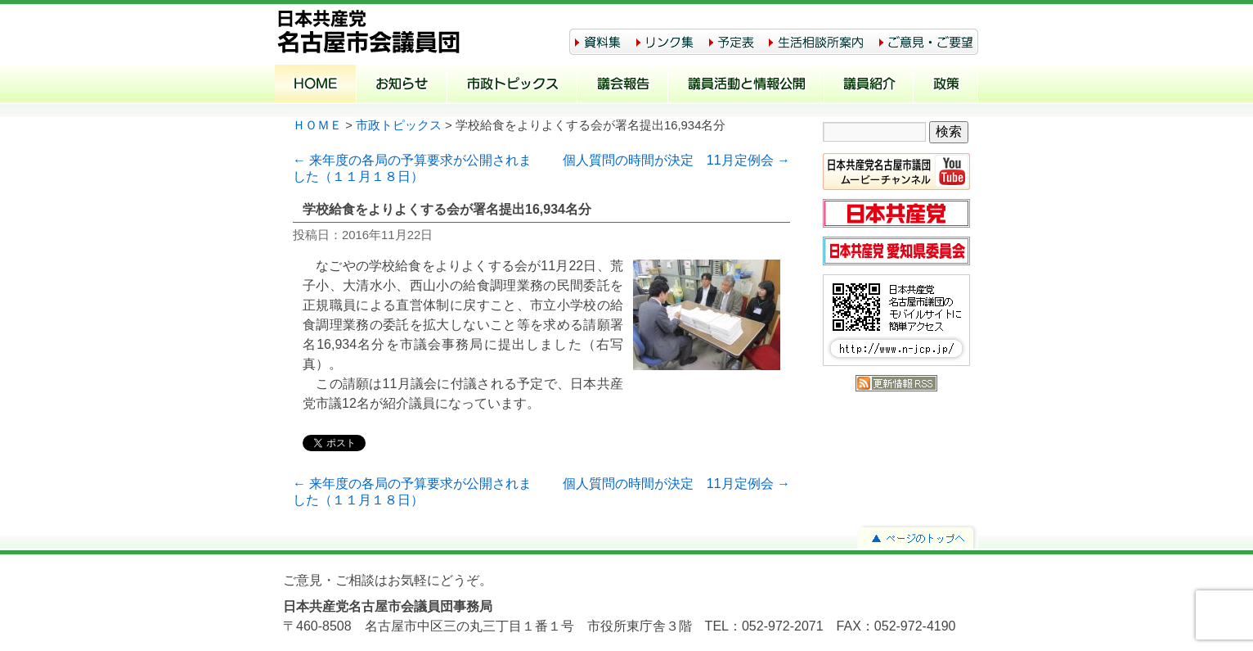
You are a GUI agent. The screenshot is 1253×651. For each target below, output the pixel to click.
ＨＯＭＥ (317, 125)
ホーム (316, 85)
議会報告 (622, 85)
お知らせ (402, 85)
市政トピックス (512, 85)
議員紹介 (869, 85)
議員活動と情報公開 (746, 85)
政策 (946, 85)
